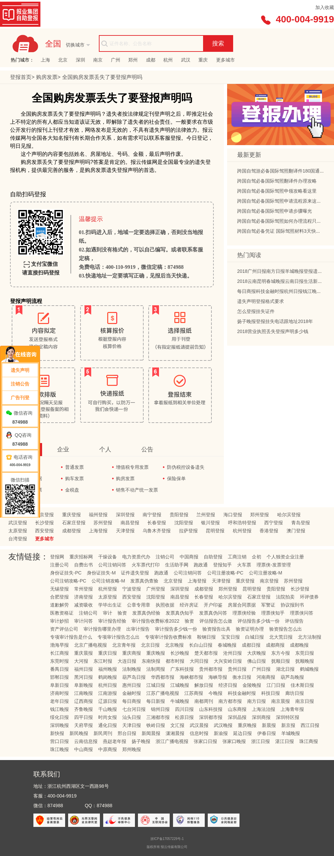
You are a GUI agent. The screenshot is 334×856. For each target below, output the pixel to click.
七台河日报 (134, 709)
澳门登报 (296, 530)
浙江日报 (260, 741)
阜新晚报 (83, 685)
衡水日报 (241, 677)
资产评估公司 (64, 629)
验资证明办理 (250, 629)
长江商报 (59, 653)
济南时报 (59, 693)
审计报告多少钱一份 (176, 629)
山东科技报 (210, 709)
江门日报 (276, 685)
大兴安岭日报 (228, 661)
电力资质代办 (136, 556)
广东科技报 (182, 669)
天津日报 (131, 725)
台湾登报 (17, 538)
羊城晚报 (290, 733)
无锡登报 (59, 589)
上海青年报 (292, 709)
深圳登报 (125, 514)
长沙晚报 (179, 653)
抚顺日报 (280, 661)
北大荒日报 (281, 637)
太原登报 (17, 530)
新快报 (57, 733)
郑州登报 (259, 514)
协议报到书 (292, 605)
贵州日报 (237, 669)
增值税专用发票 (132, 467)
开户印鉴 (213, 605)
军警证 (268, 605)
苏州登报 (103, 522)
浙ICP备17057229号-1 (167, 839)
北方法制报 (309, 637)
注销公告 (20, 384)
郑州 (133, 60)
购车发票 (74, 478)
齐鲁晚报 (83, 709)
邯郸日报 (59, 677)
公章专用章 (138, 605)
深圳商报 (261, 717)
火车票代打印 (146, 564)
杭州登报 (242, 530)
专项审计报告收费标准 (168, 637)
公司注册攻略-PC (225, 572)
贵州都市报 (210, 669)
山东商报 (237, 709)
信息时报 (199, 733)
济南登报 (83, 597)
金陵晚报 (251, 685)
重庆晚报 (155, 653)
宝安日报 (230, 637)
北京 (62, 60)
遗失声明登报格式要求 (260, 302)
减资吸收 (83, 605)
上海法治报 (263, 709)
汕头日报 (131, 717)
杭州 (168, 60)
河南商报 (266, 677)
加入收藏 (324, 7)
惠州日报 (131, 685)
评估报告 (294, 621)
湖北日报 (285, 669)
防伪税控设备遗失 (185, 467)
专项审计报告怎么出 (119, 637)
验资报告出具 (216, 629)
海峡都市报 (191, 677)
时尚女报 (107, 717)
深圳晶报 (237, 717)
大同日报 (199, 661)
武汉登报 (17, 522)
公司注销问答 (112, 564)
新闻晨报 (151, 733)
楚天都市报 (206, 653)
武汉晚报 (223, 725)
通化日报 (107, 725)
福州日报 (83, 669)
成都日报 (251, 645)
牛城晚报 (179, 701)
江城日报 (155, 685)
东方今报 (280, 653)
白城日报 (254, 637)
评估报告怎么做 (215, 621)
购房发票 (46, 77)
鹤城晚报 (309, 669)
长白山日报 (200, 645)
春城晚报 (227, 645)
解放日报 (203, 685)
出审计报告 (138, 629)
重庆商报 (131, 653)
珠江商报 (308, 741)
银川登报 (210, 522)
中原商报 (107, 749)
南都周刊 (203, 701)
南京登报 (269, 580)
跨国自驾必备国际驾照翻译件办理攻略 (277, 182)
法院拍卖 (285, 597)
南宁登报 (152, 514)
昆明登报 (215, 530)
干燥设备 (107, 556)
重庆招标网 (81, 556)
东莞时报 (59, 661)
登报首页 (20, 77)
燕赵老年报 (114, 741)
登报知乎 (222, 564)
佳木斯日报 (302, 685)
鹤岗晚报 (107, 677)
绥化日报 (59, 717)
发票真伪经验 (146, 613)
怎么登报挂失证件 (256, 312)
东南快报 (151, 661)
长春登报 (156, 522)
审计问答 (83, 621)
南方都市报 (230, 701)
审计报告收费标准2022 (155, 621)
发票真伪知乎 (180, 613)
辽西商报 (83, 701)
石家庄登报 (74, 522)
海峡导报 (217, 677)
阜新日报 (59, 685)
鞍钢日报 (206, 637)
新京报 (288, 725)
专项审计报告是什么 (71, 637)
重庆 (203, 60)
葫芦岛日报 (134, 677)
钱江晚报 (59, 709)
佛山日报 (256, 661)
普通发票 (74, 467)
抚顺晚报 (304, 661)
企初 (256, 556)
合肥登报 (59, 597)
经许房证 (189, 605)
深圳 (80, 60)
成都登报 (71, 530)
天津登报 (125, 530)
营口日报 (59, 741)
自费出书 (83, 564)
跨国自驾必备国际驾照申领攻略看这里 (277, 192)
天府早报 (83, 725)
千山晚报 (107, 709)
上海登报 (98, 530)
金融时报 (131, 693)
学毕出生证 (110, 605)
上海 (45, 60)
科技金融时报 (242, 693)
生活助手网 (176, 564)
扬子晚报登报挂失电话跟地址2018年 (275, 322)
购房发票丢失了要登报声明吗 (102, 77)
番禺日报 (59, 669)
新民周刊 (103, 733)
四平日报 (83, 717)
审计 (107, 613)
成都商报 (275, 645)
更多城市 (225, 60)
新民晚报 (78, 733)
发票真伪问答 (213, 613)
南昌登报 (130, 522)
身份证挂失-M (101, 572)
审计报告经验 (112, 621)
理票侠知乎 (273, 613)
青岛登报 (300, 522)
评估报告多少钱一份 (258, 621)
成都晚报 (299, 645)
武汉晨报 (199, 725)
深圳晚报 (59, 725)
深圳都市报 (210, 717)
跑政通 (201, 564)
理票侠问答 (301, 613)
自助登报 (213, 556)
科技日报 (270, 693)
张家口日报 (205, 741)
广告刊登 (20, 397)
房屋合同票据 (242, 605)
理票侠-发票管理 (274, 564)
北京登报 (44, 514)
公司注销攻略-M (108, 580)
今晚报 (215, 693)
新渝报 (221, 733)
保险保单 (176, 478)
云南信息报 (86, 741)
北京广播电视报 (90, 645)
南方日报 (256, 701)
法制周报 (155, 669)
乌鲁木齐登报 (157, 530)
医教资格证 (61, 613)
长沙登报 (44, 522)
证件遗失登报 (135, 572)
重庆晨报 (83, 653)
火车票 (244, 564)
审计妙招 (59, 621)
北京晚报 (174, 645)
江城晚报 (179, 685)
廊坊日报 (294, 693)
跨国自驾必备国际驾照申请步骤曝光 (274, 212)
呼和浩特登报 (242, 522)
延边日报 (242, 733)
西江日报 (310, 725)
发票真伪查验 (144, 580)
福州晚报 (107, 669)
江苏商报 (193, 693)
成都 (150, 60)
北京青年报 (124, 645)
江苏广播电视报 (162, 693)
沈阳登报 (183, 522)
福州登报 (98, 514)
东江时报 (103, 661)
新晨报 (269, 725)
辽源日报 (107, 701)
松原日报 (184, 717)
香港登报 (269, 530)
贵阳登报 (179, 514)
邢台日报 (127, 733)
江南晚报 (83, 693)
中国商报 (189, 556)
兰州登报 (205, 514)
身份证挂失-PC (65, 572)
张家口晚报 (234, 741)
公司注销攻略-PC (68, 580)
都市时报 (175, 661)
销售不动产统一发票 (137, 490)
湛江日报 (284, 741)
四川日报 (184, 709)
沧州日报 (232, 653)
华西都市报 (162, 677)
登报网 (57, 556)
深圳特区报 (287, 717)
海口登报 (232, 514)
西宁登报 (273, 522)
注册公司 (59, 564)
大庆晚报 (256, 653)
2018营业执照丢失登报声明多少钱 (272, 332)
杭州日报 (107, 685)
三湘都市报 (158, 717)
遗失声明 (20, 370)
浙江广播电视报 (172, 741)
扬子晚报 (141, 741)
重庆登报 (71, 514)
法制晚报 (131, 669)
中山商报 (83, 749)
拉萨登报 (188, 530)
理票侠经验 (244, 613)
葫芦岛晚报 (292, 677)
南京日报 (304, 701)
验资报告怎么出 (285, 629)
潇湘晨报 (175, 733)
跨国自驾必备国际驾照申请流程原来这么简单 (284, 202)
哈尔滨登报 (289, 514)
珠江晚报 (59, 749)
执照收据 (165, 605)
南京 (98, 60)
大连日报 (127, 661)
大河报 (81, 661)
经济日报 (227, 685)
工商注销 (237, 556)
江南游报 (107, 693)
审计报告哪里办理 (102, 629)
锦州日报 (160, 709)
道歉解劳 (59, 605)
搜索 (218, 43)
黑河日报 (83, 677)
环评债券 (309, 597)
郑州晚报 (131, 749)
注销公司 (165, 556)
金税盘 (72, 490)
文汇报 (177, 725)
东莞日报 (304, 653)
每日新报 (155, 701)
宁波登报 (131, 589)
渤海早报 (59, 645)
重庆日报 (107, 653)
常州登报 (83, 589)
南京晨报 (280, 701)
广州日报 (261, 669)
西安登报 (44, 530)
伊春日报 (266, 733)
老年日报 (59, 701)
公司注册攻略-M (265, 572)
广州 (115, 60)
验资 (122, 613)
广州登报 (155, 589)
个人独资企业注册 (285, 556)
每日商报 (131, 701)
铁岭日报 (155, 725)
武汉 (185, 60)
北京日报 (150, 645)
